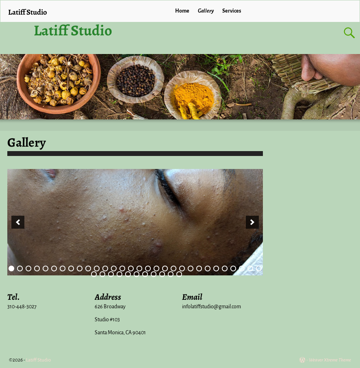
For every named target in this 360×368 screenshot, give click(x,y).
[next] (252, 222)
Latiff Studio (73, 30)
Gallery (206, 11)
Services (231, 11)
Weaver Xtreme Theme (330, 360)
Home (182, 11)
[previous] (17, 222)
